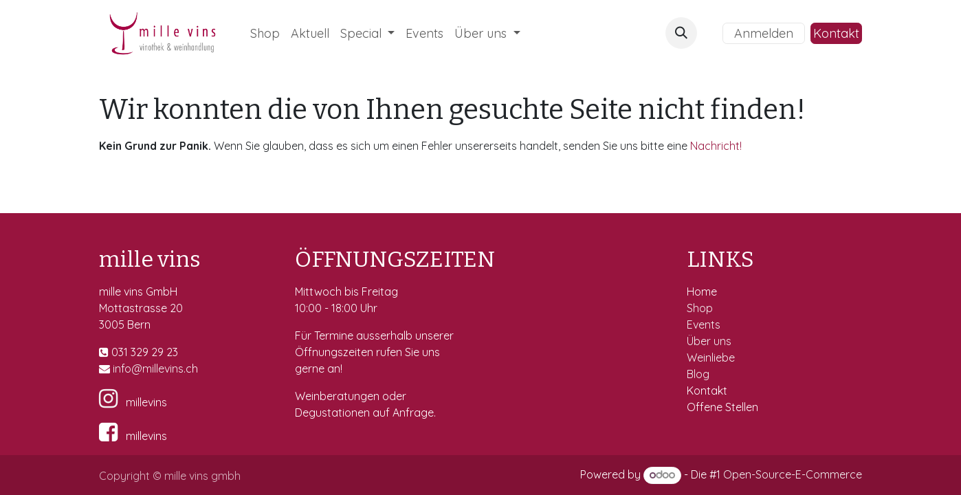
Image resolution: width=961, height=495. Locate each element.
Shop (701, 308)
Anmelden (763, 33)
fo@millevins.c (156, 368)
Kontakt (836, 33)
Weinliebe (712, 357)
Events (705, 324)
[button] (681, 33)
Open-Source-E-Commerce (792, 474)
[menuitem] (265, 33)
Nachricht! (716, 146)
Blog (698, 374)
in (117, 368)
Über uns (709, 341)
